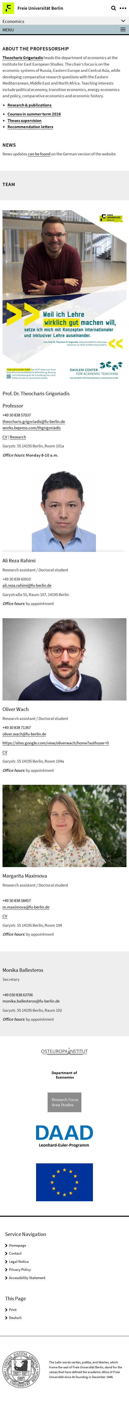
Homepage (17, 1245)
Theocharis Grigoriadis (23, 57)
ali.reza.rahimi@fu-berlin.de (27, 585)
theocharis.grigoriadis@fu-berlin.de (34, 421)
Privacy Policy (20, 1269)
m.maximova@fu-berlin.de (26, 907)
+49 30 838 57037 (17, 415)
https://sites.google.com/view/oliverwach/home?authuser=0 (56, 743)
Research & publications (30, 105)
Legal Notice (19, 1261)
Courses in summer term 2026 (34, 114)
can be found (39, 154)
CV (5, 437)
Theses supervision (25, 120)
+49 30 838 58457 (17, 900)
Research (18, 437)
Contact (15, 1253)
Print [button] (13, 1309)
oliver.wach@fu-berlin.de (24, 734)
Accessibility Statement (27, 1277)
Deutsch (15, 1317)
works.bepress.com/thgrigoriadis (32, 427)
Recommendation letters (30, 126)
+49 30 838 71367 (17, 727)
